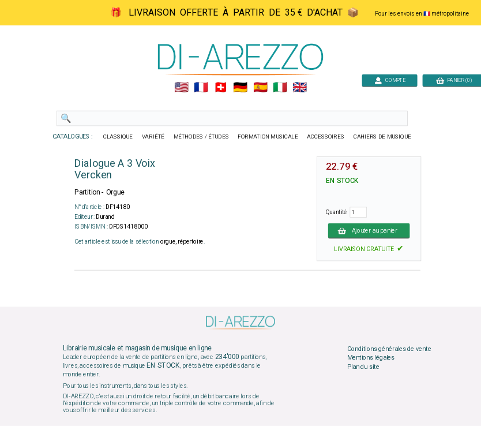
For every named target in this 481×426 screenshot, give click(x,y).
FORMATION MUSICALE (268, 137)
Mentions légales (370, 358)
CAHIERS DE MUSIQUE (382, 137)
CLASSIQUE (118, 137)
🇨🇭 (220, 87)
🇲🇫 (201, 87)
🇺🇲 (181, 87)
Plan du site (363, 366)
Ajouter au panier (369, 230)
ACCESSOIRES (325, 137)
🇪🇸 (260, 87)
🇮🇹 (280, 87)
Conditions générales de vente (389, 348)
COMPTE (389, 80)
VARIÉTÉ (153, 137)
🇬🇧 (299, 87)
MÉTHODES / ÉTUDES (201, 137)
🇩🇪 (240, 87)
